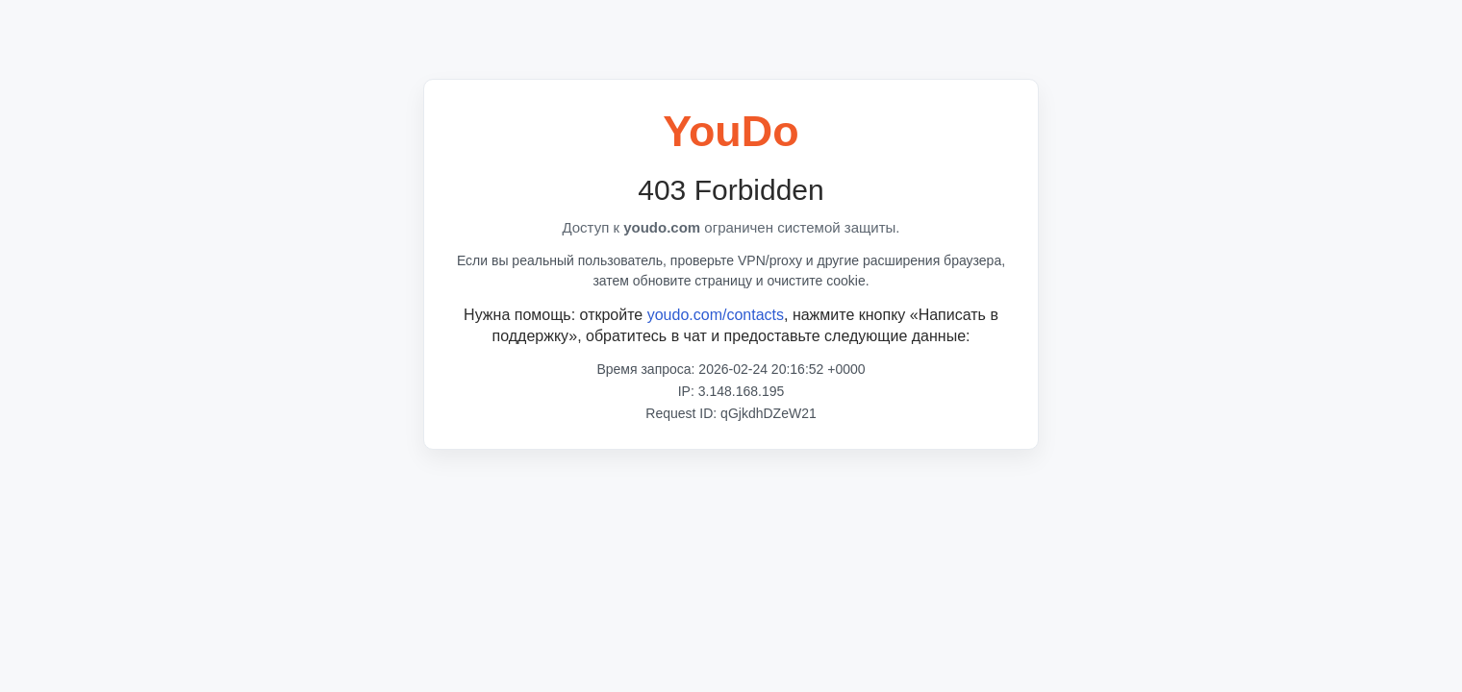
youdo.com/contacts (715, 315)
